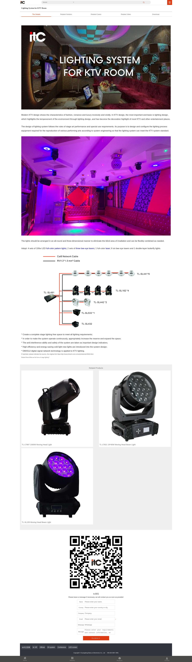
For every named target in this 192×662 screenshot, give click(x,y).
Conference (62, 647)
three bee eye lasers (85, 248)
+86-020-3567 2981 (113, 653)
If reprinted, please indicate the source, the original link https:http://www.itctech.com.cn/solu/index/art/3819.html (57, 354)
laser (108, 248)
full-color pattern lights (56, 248)
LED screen (73, 647)
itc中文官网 (26, 647)
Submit (96, 638)
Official (42, 647)
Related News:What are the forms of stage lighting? (35, 357)
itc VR (35, 647)
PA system (51, 647)
